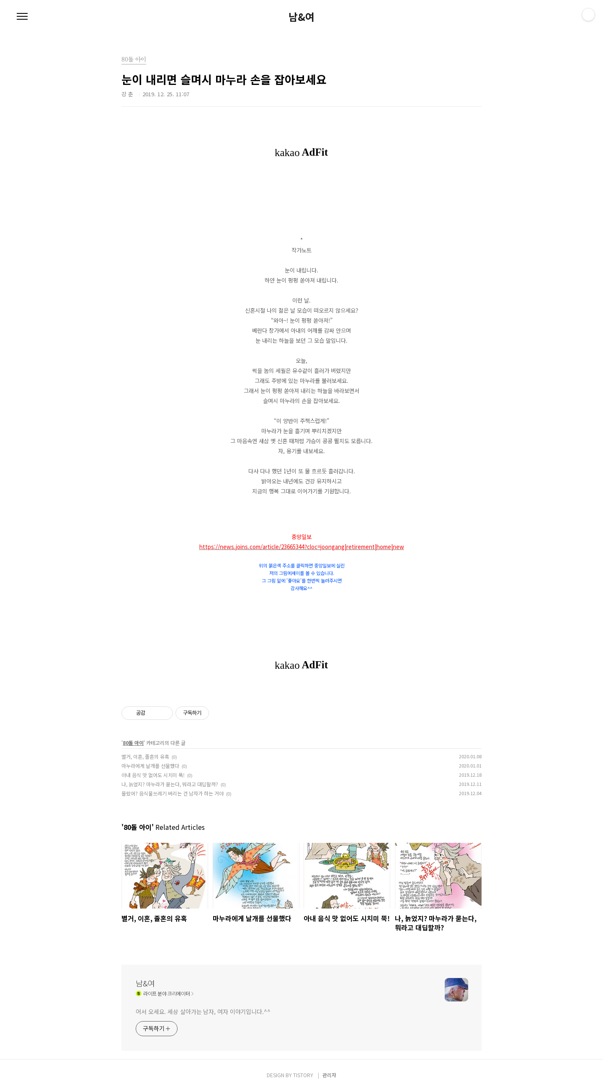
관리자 (329, 1074)
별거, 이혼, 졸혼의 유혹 (145, 756)
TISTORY (303, 1074)
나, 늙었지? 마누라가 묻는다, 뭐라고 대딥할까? (169, 784)
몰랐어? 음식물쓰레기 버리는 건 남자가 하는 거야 (172, 793)
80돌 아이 (133, 742)
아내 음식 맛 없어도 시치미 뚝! (153, 774)
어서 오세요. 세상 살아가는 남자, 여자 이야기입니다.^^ (203, 1011)
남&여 (301, 17)
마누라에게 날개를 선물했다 (150, 765)
